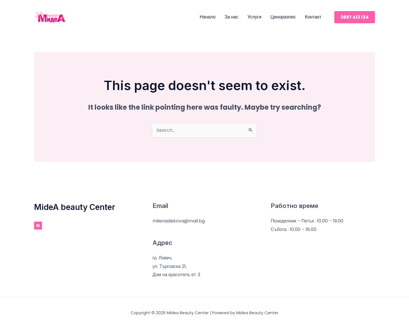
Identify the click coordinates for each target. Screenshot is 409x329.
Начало (208, 17)
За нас (231, 17)
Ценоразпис (283, 17)
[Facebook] (38, 226)
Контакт (313, 17)
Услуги (254, 17)
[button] (354, 17)
